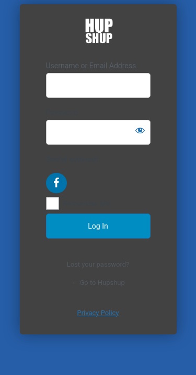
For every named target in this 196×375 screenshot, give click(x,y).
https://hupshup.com (98, 32)
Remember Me (86, 203)
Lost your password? (98, 264)
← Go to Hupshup (98, 282)
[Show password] (140, 130)
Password (62, 112)
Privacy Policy (98, 313)
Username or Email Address (91, 65)
